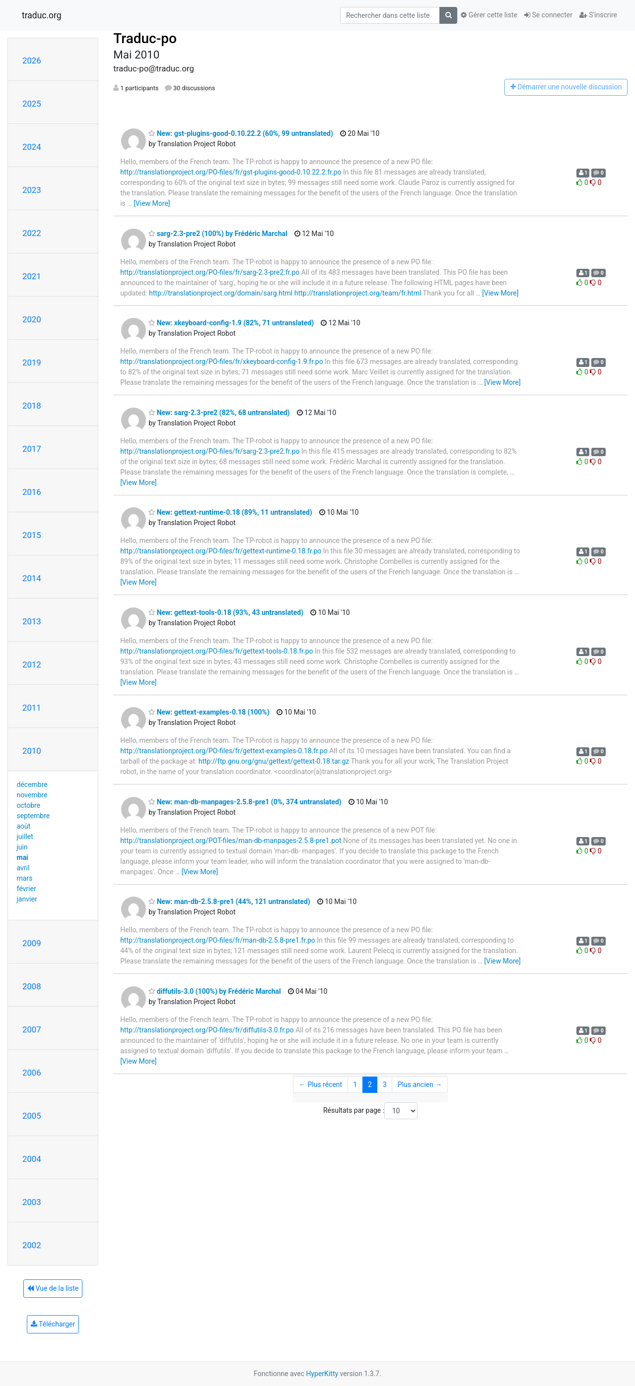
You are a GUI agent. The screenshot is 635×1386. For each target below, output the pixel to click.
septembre (33, 816)
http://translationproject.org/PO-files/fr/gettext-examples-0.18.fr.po (223, 751)
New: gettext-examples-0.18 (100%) (209, 712)
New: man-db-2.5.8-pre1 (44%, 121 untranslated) (229, 901)
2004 (31, 1159)
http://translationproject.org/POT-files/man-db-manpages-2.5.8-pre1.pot (230, 840)
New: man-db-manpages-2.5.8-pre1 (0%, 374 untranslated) (245, 802)
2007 (31, 1029)
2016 (31, 492)
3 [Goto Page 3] (385, 1084)
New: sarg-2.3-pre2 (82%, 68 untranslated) (218, 413)
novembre (32, 795)
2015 (31, 535)
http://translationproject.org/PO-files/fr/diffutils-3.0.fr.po (207, 1030)
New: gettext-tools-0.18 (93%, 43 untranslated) (225, 612)
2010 (31, 751)
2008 (31, 986)
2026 (31, 60)
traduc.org (42, 15)
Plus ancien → (420, 1084)
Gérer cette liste (489, 15)
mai (22, 857)
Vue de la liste (52, 1288)
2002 (31, 1245)
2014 (31, 578)
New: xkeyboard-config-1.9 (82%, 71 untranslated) (231, 323)
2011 (31, 708)
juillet (25, 837)
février (26, 889)
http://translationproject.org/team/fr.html (358, 293)
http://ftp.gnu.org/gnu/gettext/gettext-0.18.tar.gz (274, 761)
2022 (31, 233)
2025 (31, 104)
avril (23, 868)
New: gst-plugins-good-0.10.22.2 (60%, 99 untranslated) (240, 133)
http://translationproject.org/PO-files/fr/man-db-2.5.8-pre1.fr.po (217, 940)
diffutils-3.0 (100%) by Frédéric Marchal (214, 991)
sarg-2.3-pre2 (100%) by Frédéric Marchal (217, 234)
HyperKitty (322, 1374)
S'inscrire (598, 15)
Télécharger (53, 1324)
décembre (32, 784)
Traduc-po (145, 38)
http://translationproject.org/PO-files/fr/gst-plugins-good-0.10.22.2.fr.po (230, 172)
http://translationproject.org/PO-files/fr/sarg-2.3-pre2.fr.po (209, 272)
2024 (31, 147)
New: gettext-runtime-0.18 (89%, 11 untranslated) (230, 512)
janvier (27, 899)
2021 (31, 276)
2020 (31, 319)
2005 (31, 1116)
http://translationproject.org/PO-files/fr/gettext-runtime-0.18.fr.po (220, 551)
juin (22, 847)
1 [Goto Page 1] (355, 1084)
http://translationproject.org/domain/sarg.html (220, 293)
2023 (31, 190)
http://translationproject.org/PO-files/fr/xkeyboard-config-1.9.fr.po (221, 361)
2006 (31, 1073)
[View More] (152, 203)
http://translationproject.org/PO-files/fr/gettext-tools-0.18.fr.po (216, 651)
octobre (29, 805)
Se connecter (548, 15)
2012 (31, 664)
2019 (31, 362)
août (24, 826)
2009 (31, 943)
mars (25, 878)
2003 (31, 1202)
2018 (31, 406)
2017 (31, 449)
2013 (31, 621)
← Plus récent (320, 1084)
